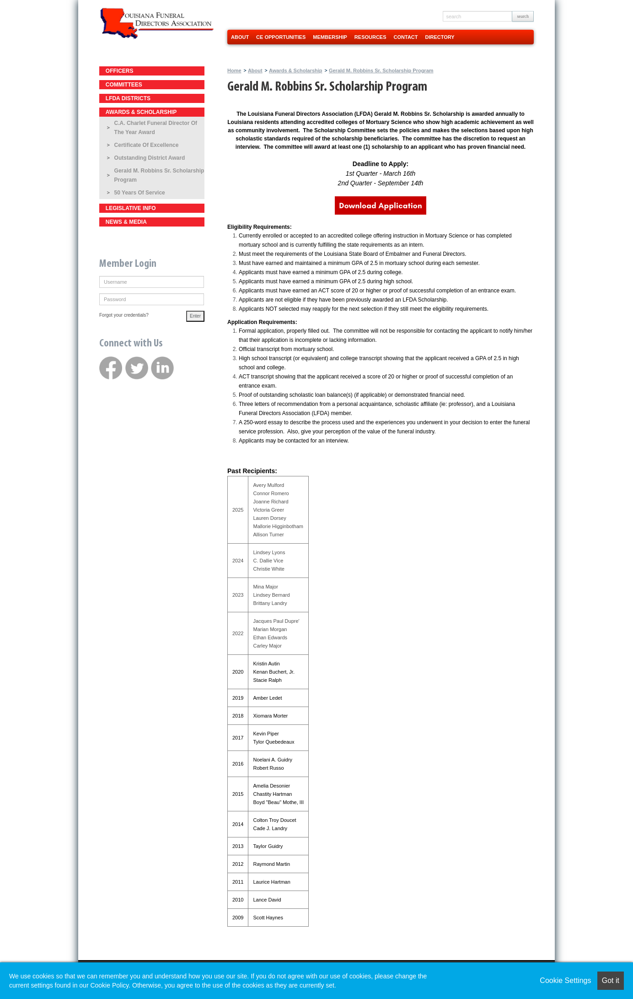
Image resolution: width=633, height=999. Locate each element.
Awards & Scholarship (141, 112)
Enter (195, 316)
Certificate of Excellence (146, 145)
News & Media (126, 222)
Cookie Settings (565, 980)
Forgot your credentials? (124, 315)
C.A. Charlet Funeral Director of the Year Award (155, 127)
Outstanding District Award (149, 158)
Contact (406, 37)
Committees (124, 84)
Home (234, 70)
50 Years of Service (139, 192)
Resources (370, 37)
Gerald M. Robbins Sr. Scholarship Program (159, 175)
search (523, 16)
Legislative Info (131, 208)
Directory (440, 37)
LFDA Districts (128, 98)
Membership (330, 37)
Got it (610, 980)
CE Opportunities (281, 37)
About (240, 37)
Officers (120, 71)
